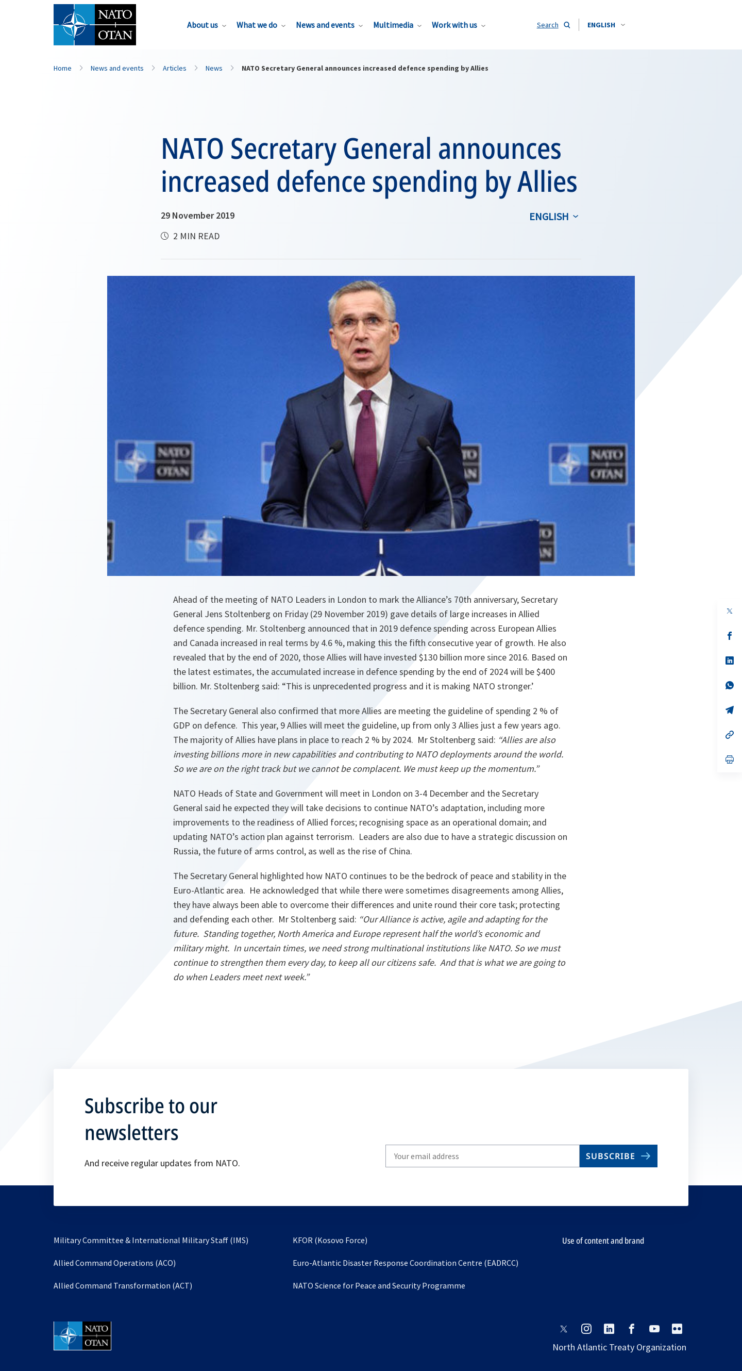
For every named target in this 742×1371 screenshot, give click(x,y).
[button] (606, 25)
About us (202, 25)
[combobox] (606, 25)
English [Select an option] (549, 216)
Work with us (454, 25)
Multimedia (393, 25)
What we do (257, 25)
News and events (325, 25)
